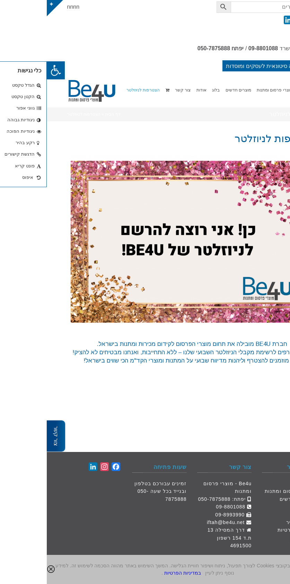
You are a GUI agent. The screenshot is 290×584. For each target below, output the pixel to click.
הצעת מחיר (252, 522)
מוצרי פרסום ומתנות (242, 491)
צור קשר (256, 514)
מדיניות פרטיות (248, 530)
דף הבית (256, 483)
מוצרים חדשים (249, 499)
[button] (9, 70)
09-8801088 (216, 48)
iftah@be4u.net (179, 522)
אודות (259, 506)
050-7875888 (167, 48)
